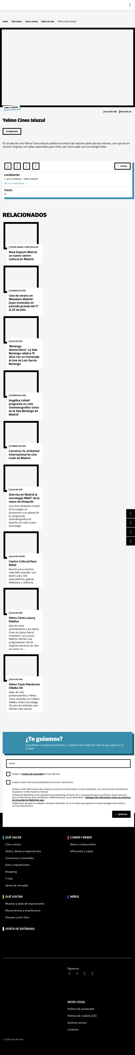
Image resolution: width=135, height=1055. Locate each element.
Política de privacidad (81, 1009)
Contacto (73, 1029)
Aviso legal (76, 1002)
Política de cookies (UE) (82, 1015)
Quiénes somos (77, 1022)
